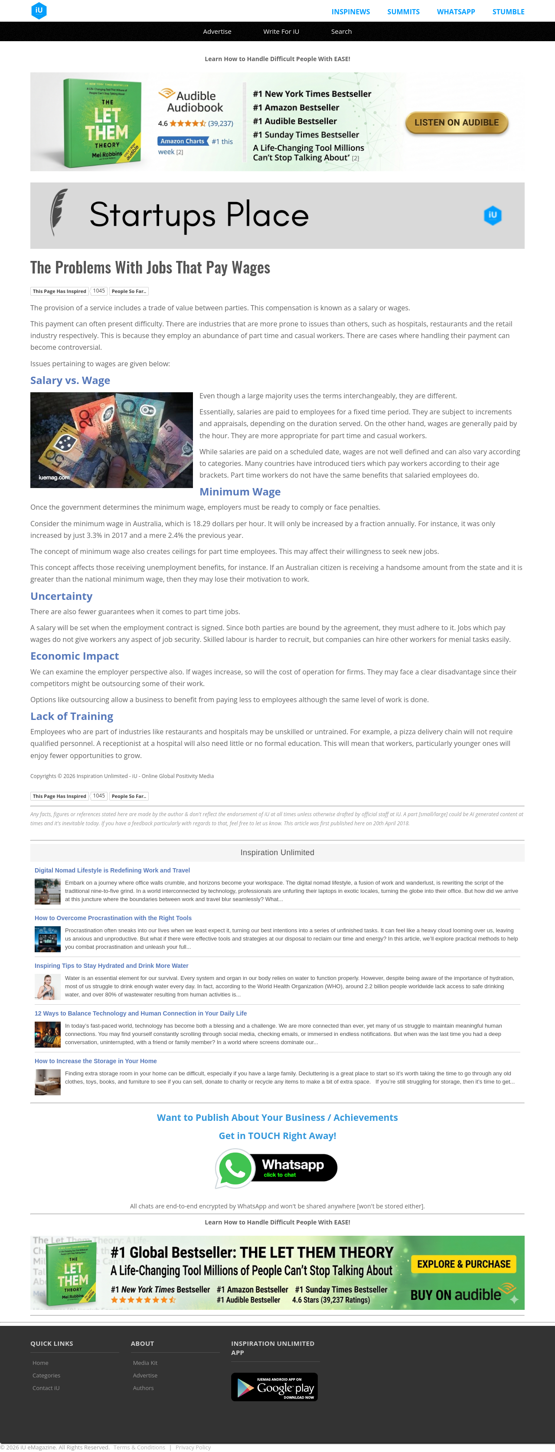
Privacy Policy (193, 1447)
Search (341, 31)
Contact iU (46, 1388)
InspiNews (351, 11)
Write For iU (281, 31)
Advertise (217, 31)
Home (41, 1363)
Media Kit (145, 1363)
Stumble (509, 11)
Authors (143, 1388)
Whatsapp (456, 11)
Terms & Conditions (139, 1447)
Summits (404, 11)
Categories (46, 1375)
